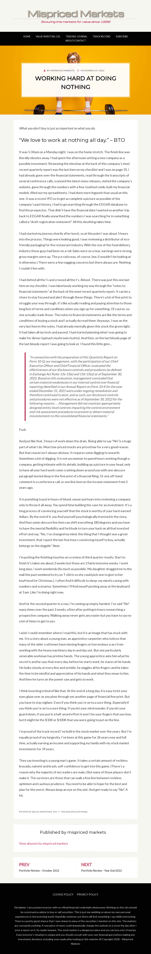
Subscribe (122, 36)
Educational (79, 811)
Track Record (101, 36)
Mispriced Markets (75, 13)
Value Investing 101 (48, 36)
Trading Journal (76, 36)
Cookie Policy (63, 894)
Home (26, 36)
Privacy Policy (87, 894)
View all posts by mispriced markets (43, 843)
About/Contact (75, 40)
